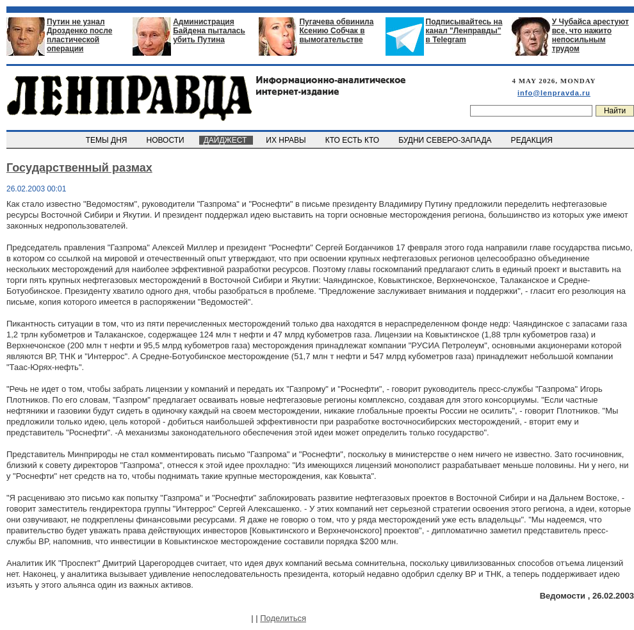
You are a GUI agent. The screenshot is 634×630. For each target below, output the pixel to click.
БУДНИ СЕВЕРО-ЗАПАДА (446, 140)
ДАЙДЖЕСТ (226, 140)
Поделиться (283, 618)
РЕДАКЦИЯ (533, 140)
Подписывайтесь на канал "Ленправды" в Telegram (464, 30)
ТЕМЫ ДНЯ (107, 140)
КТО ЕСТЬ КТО (353, 140)
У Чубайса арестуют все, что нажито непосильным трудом (590, 35)
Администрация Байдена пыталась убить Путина (209, 30)
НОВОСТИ (166, 140)
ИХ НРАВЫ (287, 140)
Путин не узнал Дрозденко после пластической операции (79, 35)
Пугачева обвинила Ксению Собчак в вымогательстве (336, 30)
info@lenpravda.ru (553, 93)
